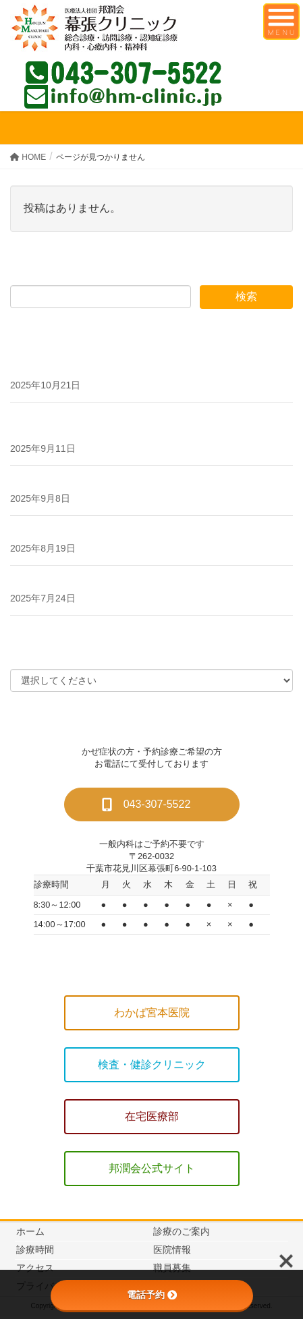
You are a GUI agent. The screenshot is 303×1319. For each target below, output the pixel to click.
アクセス (35, 1267)
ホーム (30, 1231)
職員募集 (172, 1267)
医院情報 (172, 1249)
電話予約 (152, 1295)
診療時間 (35, 1249)
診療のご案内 (181, 1231)
